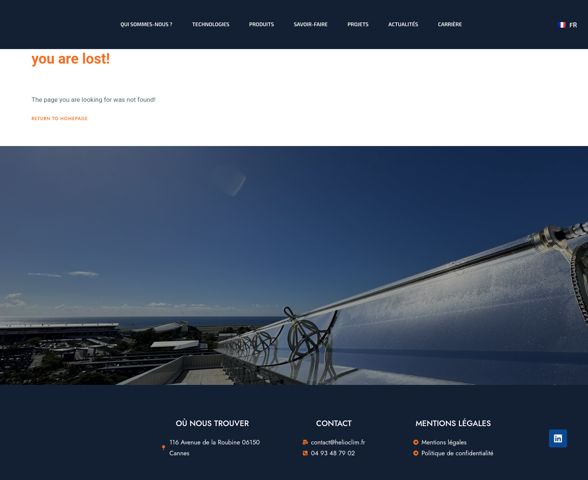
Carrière (450, 24)
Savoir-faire (311, 24)
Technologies (211, 24)
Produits (261, 24)
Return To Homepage (60, 161)
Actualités (403, 24)
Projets (358, 24)
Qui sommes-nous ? (146, 24)
